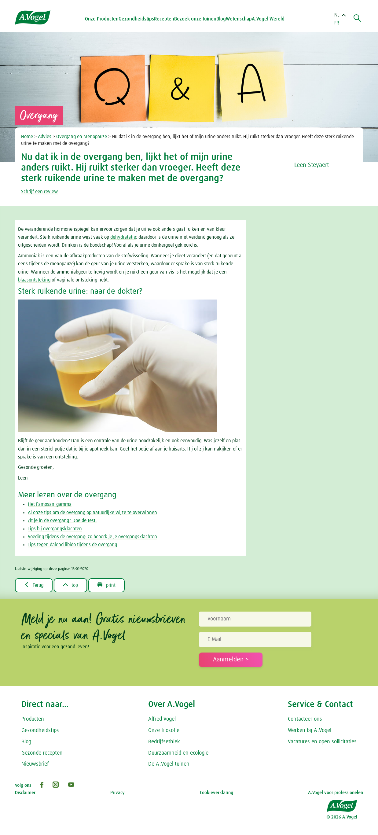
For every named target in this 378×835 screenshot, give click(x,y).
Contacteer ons (305, 719)
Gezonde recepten (42, 753)
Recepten (164, 19)
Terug (33, 585)
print (106, 585)
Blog (221, 19)
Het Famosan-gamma (50, 504)
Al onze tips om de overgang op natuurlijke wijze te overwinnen (92, 512)
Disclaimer (25, 792)
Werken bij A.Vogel (309, 730)
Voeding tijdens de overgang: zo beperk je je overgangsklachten (92, 536)
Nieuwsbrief (35, 764)
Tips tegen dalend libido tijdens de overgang (72, 544)
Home (27, 136)
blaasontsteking (34, 280)
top (70, 585)
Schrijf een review (39, 191)
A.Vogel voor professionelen (335, 792)
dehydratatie (123, 237)
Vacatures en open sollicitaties (322, 742)
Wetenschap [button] (239, 19)
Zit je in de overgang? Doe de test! (62, 520)
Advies (45, 136)
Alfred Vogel (162, 719)
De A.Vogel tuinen (168, 764)
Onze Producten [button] (102, 19)
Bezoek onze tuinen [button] (195, 19)
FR (336, 22)
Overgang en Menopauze (82, 136)
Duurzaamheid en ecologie (178, 753)
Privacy (117, 792)
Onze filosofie (163, 730)
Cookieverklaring (216, 792)
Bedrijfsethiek (164, 742)
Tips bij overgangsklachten (55, 528)
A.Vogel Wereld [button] (268, 19)
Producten (32, 719)
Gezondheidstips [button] (136, 19)
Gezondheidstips (40, 730)
